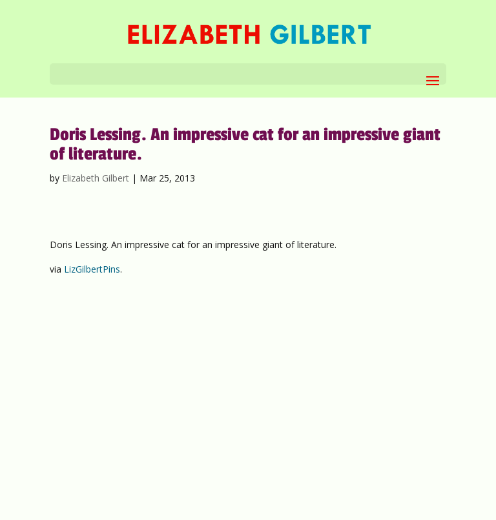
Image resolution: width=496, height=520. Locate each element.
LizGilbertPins (92, 269)
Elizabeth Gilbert (95, 178)
